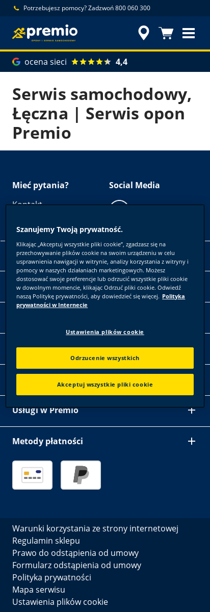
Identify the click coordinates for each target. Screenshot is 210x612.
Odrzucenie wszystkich (105, 358)
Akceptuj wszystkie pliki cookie (105, 384)
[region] (104, 306)
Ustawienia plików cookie (105, 332)
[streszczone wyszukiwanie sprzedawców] (144, 33)
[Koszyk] (166, 33)
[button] (188, 33)
